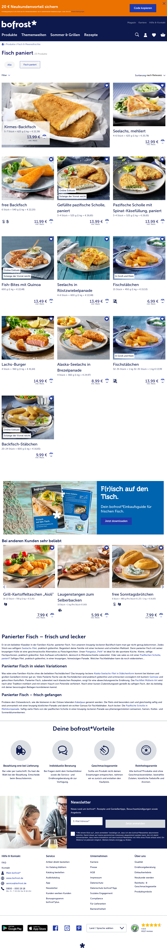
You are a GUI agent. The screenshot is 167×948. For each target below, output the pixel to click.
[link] (26, 25)
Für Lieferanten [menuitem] (98, 908)
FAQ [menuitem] (4, 866)
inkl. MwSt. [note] (41, 626)
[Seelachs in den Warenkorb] (161, 142)
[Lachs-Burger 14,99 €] (28, 361)
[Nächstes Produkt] (161, 595)
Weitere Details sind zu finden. (117, 846)
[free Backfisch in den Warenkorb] (50, 224)
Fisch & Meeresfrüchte (28, 44)
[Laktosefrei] (4, 224)
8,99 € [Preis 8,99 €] (94, 386)
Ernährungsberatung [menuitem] (145, 872)
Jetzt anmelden (151, 829)
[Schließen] (164, 4)
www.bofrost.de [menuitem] (12, 882)
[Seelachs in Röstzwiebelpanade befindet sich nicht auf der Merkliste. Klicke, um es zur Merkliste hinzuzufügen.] (106, 242)
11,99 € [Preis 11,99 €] (38, 223)
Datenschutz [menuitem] (96, 887)
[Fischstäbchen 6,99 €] (139, 279)
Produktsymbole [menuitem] (143, 896)
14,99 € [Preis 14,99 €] (38, 386)
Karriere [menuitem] (142, 22)
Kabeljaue (80, 711)
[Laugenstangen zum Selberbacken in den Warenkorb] (105, 623)
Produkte (10, 44)
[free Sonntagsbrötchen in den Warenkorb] (160, 623)
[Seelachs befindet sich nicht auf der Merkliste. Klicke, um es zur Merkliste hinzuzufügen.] (162, 86)
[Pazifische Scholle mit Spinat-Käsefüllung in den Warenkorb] (161, 224)
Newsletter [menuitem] (52, 893)
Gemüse (154, 685)
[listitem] (21, 771)
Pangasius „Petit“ (94, 660)
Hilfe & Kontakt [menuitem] (157, 22)
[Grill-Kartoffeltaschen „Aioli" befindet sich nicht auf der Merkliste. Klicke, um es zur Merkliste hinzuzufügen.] (51, 555)
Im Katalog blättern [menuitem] (56, 872)
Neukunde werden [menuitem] (144, 882)
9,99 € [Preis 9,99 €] (39, 461)
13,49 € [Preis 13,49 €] (38, 305)
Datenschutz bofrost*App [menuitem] (103, 893)
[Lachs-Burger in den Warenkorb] (50, 386)
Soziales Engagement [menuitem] (101, 898)
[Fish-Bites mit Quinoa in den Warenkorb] (50, 305)
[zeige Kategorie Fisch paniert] (30, 64)
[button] (143, 8)
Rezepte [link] (91, 35)
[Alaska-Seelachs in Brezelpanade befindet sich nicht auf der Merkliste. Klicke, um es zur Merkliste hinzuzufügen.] (106, 324)
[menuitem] (9, 36)
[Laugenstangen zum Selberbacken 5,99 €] (83, 595)
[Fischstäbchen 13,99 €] (139, 361)
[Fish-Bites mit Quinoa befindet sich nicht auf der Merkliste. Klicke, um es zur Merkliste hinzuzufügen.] (50, 242)
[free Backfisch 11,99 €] (28, 198)
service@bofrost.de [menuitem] (14, 887)
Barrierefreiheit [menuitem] (98, 913)
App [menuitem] (48, 887)
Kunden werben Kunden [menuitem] (58, 898)
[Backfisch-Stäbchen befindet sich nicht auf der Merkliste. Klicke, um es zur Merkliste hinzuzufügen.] (50, 405)
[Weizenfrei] (7, 224)
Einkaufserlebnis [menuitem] (143, 877)
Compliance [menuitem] (96, 903)
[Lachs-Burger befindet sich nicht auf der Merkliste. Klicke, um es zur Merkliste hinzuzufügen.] (50, 324)
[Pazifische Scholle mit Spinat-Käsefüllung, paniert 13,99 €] (139, 198)
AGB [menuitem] (92, 877)
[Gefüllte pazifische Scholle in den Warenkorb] (106, 224)
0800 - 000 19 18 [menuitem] (13, 893)
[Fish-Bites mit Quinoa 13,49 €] (28, 279)
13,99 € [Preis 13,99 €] (31, 137)
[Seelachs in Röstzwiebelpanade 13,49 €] (83, 279)
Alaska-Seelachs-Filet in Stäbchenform (113, 682)
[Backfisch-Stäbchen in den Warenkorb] (50, 461)
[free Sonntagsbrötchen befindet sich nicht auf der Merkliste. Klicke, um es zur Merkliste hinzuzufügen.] (160, 555)
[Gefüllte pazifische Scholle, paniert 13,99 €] (83, 198)
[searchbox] (104, 34)
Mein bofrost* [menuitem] (11, 877)
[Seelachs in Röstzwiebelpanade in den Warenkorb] (106, 305)
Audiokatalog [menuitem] (53, 882)
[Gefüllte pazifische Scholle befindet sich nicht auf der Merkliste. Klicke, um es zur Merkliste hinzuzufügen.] (106, 161)
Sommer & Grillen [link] (65, 35)
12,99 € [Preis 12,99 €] (149, 142)
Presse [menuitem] (93, 872)
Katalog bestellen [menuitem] (55, 877)
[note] (130, 506)
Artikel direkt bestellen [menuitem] (57, 866)
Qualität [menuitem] (139, 866)
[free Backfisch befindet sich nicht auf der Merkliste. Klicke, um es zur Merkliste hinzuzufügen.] (50, 161)
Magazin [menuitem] (131, 22)
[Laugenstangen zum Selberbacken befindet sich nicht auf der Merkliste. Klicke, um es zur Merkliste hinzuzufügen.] (106, 555)
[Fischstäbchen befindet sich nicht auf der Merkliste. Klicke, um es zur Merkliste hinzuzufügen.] (162, 242)
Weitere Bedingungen (77, 11)
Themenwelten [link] (33, 35)
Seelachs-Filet (29, 657)
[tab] (145, 35)
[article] (83, 682)
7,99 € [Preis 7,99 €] (40, 623)
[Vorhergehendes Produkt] (5, 595)
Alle (10, 64)
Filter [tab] (8, 75)
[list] (83, 771)
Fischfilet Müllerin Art (146, 689)
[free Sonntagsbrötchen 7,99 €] (138, 595)
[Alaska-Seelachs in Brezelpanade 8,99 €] (83, 361)
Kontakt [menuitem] (6, 872)
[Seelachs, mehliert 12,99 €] (139, 120)
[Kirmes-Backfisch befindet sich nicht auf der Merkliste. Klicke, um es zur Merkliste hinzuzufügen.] (106, 86)
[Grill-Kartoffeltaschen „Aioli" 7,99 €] (29, 595)
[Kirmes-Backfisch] (56, 120)
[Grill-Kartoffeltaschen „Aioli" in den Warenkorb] (51, 623)
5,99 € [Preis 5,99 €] (94, 623)
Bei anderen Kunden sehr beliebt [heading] (31, 548)
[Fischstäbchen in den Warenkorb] (161, 305)
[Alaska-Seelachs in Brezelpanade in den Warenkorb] (106, 386)
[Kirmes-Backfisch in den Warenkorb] (43, 138)
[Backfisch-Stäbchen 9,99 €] (28, 439)
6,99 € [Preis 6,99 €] (150, 305)
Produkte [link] (9, 35)
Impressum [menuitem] (96, 882)
